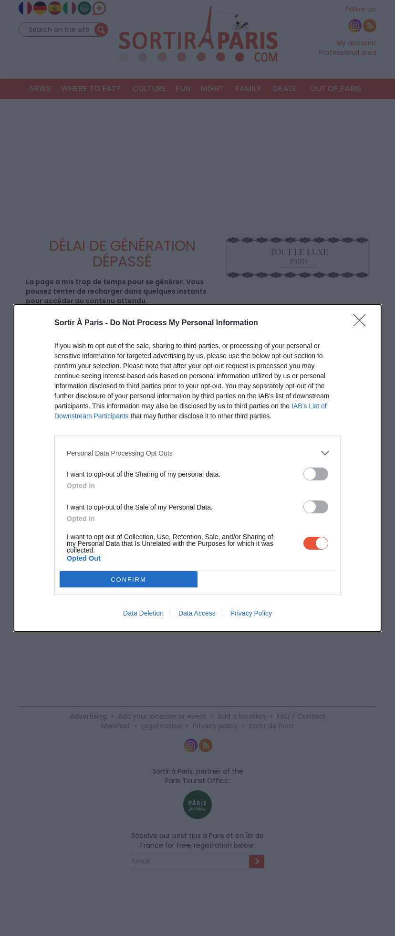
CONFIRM (128, 579)
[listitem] (197, 453)
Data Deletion (143, 613)
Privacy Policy (251, 613)
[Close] (362, 323)
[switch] (315, 474)
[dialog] (197, 468)
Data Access (197, 613)
